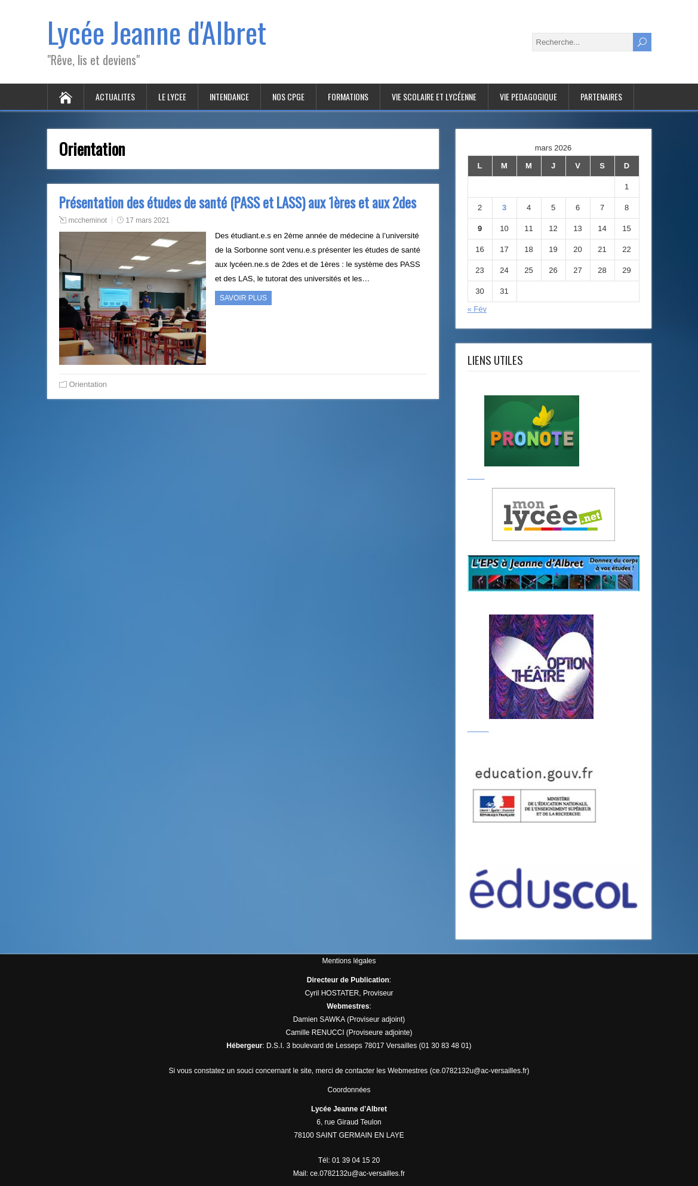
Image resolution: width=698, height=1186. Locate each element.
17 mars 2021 (148, 220)
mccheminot (88, 220)
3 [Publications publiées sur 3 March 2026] (504, 207)
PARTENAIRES (601, 96)
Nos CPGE (288, 96)
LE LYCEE (172, 96)
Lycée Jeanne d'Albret (156, 32)
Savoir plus (243, 298)
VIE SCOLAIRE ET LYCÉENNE (434, 96)
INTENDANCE (229, 96)
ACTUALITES (115, 96)
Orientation (88, 384)
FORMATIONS (348, 96)
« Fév (477, 309)
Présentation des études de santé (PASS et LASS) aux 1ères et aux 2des (237, 202)
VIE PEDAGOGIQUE (528, 96)
